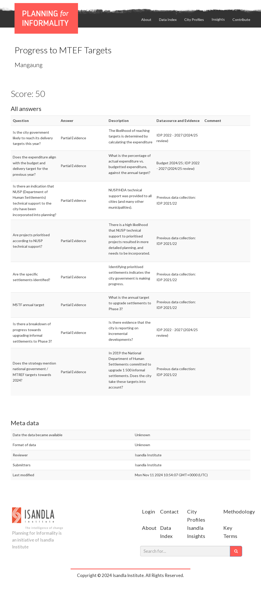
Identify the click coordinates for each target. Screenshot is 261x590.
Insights (218, 19)
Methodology (239, 511)
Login (148, 511)
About (146, 19)
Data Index (168, 19)
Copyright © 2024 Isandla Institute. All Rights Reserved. (130, 575)
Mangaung (29, 64)
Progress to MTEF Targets (63, 50)
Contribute (214, 4)
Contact (169, 511)
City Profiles (194, 19)
